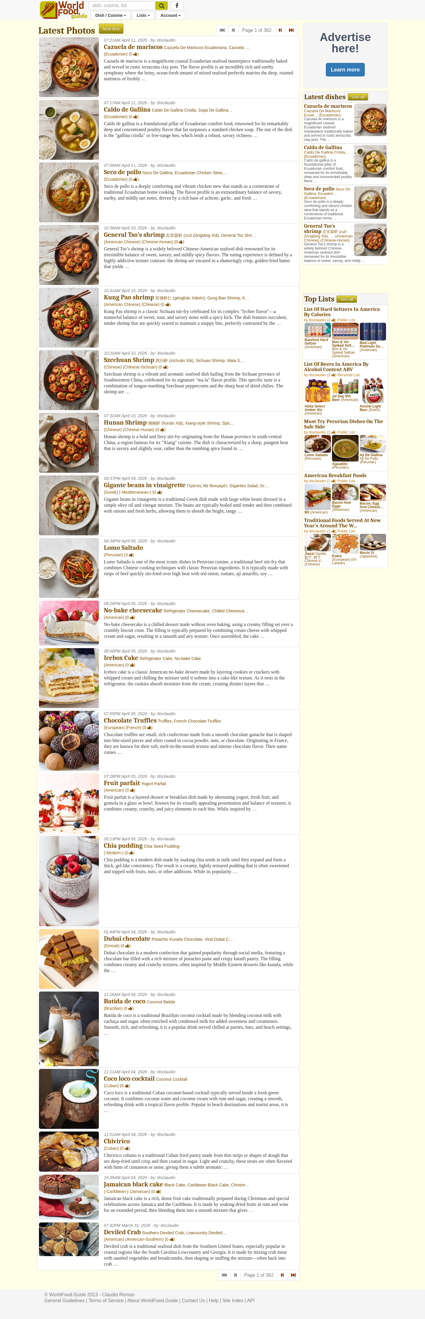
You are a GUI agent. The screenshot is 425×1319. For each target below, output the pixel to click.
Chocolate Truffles (130, 720)
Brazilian (113, 1008)
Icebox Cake (121, 658)
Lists (143, 15)
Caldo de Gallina (127, 109)
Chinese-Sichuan (140, 367)
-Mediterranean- (135, 492)
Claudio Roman (118, 1294)
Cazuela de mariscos (133, 47)
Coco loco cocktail (129, 1078)
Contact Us (193, 1300)
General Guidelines (64, 1300)
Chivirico (117, 1141)
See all (358, 96)
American (114, 617)
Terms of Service (106, 1300)
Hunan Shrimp (125, 422)
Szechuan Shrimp (129, 360)
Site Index (233, 1300)
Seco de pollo (122, 172)
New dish (111, 28)
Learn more (345, 70)
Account (171, 15)
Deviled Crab (122, 1232)
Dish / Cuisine (110, 15)
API (251, 1300)
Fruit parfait (122, 783)
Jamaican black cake (133, 1184)
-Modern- (113, 852)
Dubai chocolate (127, 939)
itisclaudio (166, 40)
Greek (111, 492)
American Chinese (122, 241)
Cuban (111, 1085)
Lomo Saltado (123, 548)
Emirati (111, 945)
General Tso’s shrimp (134, 235)
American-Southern (144, 1239)
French (133, 727)
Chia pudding (123, 846)
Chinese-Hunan (157, 241)
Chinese (150, 304)
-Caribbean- (116, 1191)
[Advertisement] (345, 279)
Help (214, 1300)
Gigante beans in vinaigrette (144, 485)
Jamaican (140, 1191)
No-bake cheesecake (133, 610)
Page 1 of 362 (257, 30)
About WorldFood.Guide (152, 1300)
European (114, 727)
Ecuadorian (115, 54)
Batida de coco (125, 1001)
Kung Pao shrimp (129, 297)
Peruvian (113, 554)
